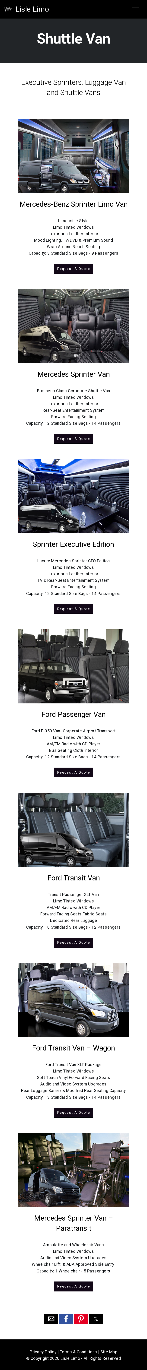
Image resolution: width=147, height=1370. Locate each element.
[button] (51, 1318)
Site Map (108, 1350)
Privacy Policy (43, 1350)
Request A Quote (73, 269)
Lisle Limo (32, 9)
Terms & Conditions (78, 1350)
